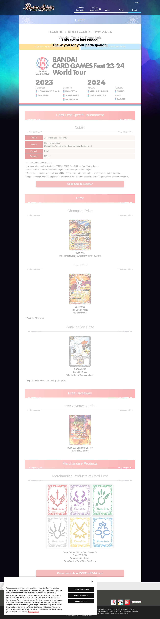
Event (134, 10)
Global (137, 2)
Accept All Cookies (81, 589)
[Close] (92, 581)
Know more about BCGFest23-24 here (80, 573)
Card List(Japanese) (94, 8)
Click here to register (80, 183)
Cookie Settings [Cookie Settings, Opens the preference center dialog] (81, 601)
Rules (121, 10)
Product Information (80, 8)
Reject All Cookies (81, 595)
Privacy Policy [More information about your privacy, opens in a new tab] (33, 612)
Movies (107, 10)
